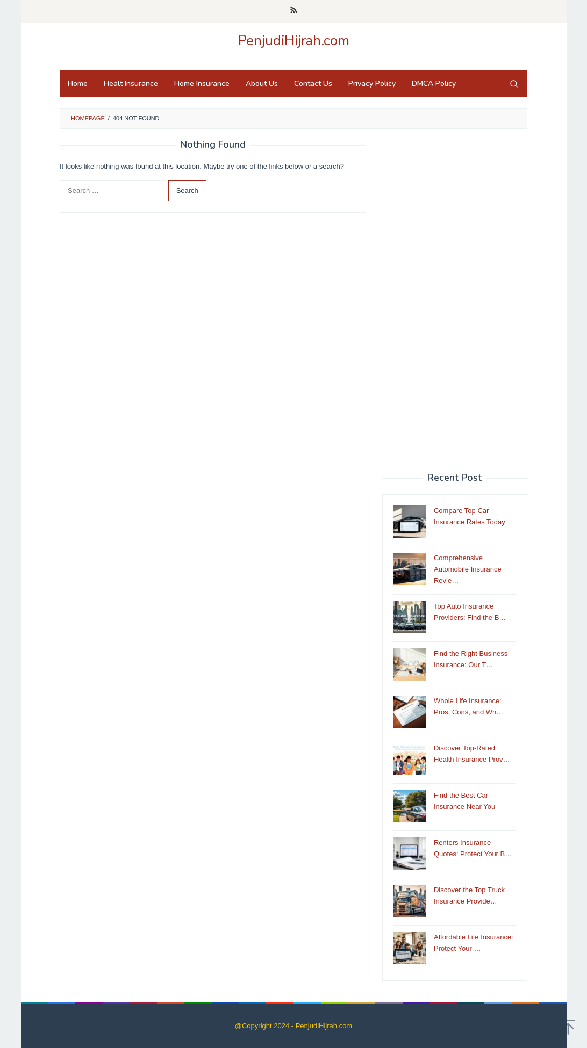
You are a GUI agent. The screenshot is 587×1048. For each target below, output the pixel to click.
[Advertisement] (454, 301)
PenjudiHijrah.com (293, 40)
